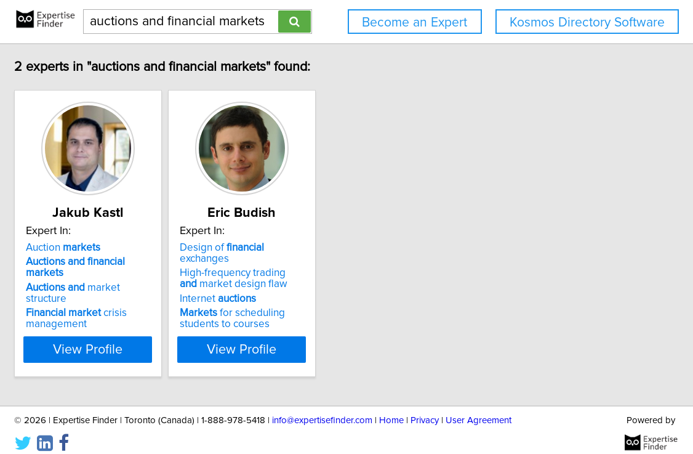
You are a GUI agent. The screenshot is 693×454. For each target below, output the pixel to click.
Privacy (425, 409)
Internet (304, 287)
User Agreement (478, 409)
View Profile (159, 338)
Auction (118, 247)
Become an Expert (414, 22)
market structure (149, 276)
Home (391, 409)
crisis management (131, 296)
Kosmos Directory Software (587, 22)
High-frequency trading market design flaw (328, 267)
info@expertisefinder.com (322, 409)
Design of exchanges (334, 247)
